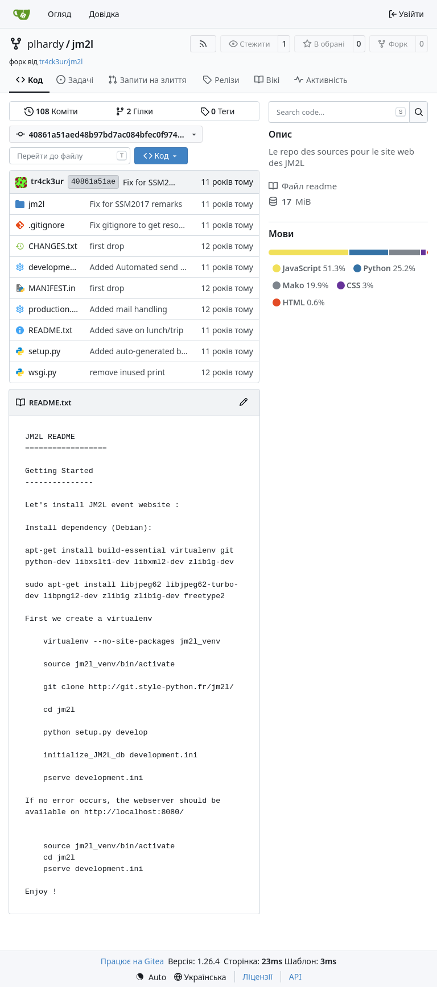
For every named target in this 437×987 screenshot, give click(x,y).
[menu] (150, 977)
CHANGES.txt (52, 245)
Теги (217, 111)
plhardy (45, 43)
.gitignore (46, 224)
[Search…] (418, 112)
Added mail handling (128, 309)
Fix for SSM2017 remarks (169, 182)
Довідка (104, 14)
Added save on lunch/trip (137, 330)
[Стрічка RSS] (203, 43)
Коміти (50, 111)
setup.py (44, 351)
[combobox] (69, 155)
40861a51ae (93, 181)
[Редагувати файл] (243, 402)
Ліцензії (258, 976)
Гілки (134, 111)
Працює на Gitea (132, 961)
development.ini (53, 267)
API (295, 976)
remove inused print (128, 372)
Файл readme (303, 186)
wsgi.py (42, 372)
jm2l (82, 43)
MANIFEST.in (52, 288)
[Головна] (22, 14)
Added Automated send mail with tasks (163, 267)
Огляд (59, 14)
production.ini (53, 309)
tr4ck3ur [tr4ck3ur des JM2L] (47, 181)
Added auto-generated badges (147, 351)
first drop (107, 245)
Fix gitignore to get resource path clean (163, 224)
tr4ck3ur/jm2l (61, 62)
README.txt (50, 330)
